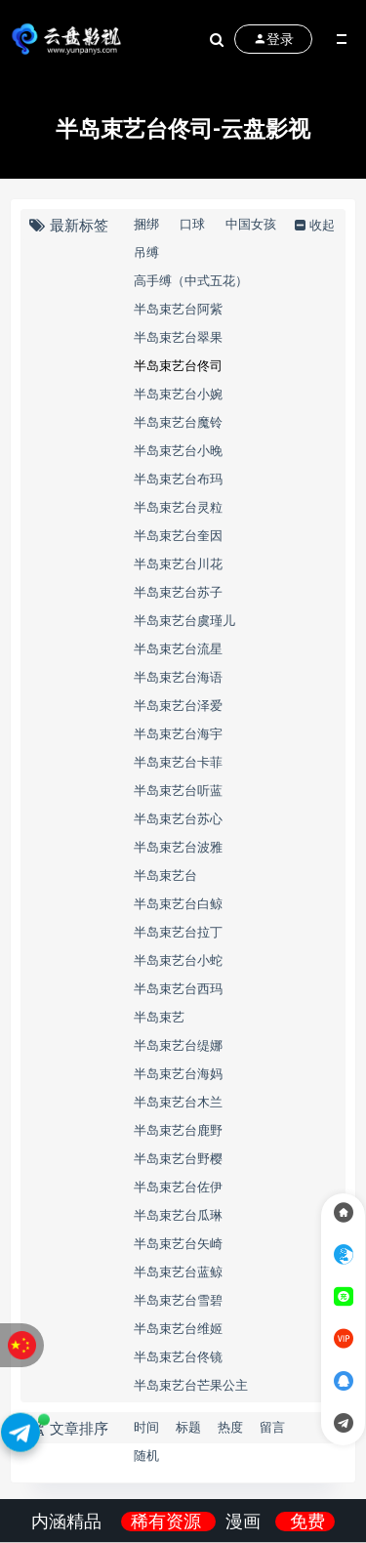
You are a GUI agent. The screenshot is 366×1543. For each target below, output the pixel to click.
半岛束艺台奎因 (178, 535)
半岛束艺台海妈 (178, 1073)
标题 (188, 1427)
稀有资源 (168, 1521)
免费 (307, 1521)
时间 (146, 1427)
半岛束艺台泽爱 (178, 705)
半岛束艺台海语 (178, 677)
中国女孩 (250, 223)
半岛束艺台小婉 (178, 393)
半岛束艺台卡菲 (178, 762)
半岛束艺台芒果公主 (191, 1385)
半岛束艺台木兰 (178, 1101)
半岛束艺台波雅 (178, 847)
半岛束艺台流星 (178, 648)
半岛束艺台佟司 (178, 365)
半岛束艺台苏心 (178, 818)
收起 (313, 224)
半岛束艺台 (165, 875)
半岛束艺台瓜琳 (178, 1215)
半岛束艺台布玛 (178, 478)
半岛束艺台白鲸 (178, 903)
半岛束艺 (159, 1016)
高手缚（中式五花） (191, 280)
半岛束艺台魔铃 (178, 422)
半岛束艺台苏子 (178, 592)
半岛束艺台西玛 (178, 988)
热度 (230, 1427)
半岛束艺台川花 (178, 563)
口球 (192, 223)
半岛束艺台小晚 (178, 450)
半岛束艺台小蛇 (178, 960)
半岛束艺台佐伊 (178, 1186)
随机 (146, 1455)
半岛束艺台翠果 (178, 337)
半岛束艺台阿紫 (178, 308)
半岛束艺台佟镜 (178, 1356)
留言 (272, 1427)
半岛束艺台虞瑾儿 (184, 620)
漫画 (245, 1521)
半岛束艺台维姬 (178, 1328)
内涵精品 (68, 1521)
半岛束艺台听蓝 (178, 790)
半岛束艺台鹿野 (178, 1130)
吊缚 (146, 252)
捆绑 (146, 223)
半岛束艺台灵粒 (178, 507)
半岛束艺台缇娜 (178, 1045)
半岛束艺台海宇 (178, 733)
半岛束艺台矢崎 (178, 1243)
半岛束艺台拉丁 (178, 931)
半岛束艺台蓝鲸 (178, 1271)
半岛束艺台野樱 (178, 1158)
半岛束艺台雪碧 (178, 1300)
